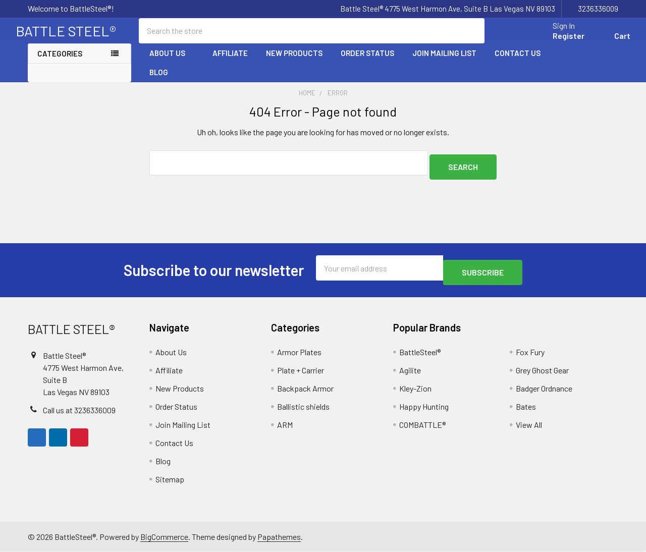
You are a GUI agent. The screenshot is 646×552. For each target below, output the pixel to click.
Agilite (410, 370)
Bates (526, 407)
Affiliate (230, 62)
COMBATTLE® (422, 425)
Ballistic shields (303, 407)
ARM (285, 425)
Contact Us (518, 62)
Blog (158, 81)
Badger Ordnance (544, 389)
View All (529, 425)
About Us (171, 62)
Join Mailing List (444, 62)
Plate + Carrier (300, 370)
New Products (294, 62)
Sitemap (169, 479)
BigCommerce (164, 536)
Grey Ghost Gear (542, 370)
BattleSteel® (420, 352)
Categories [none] (59, 62)
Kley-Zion (415, 389)
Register (556, 41)
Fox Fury (530, 352)
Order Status (367, 62)
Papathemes (279, 536)
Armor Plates (299, 352)
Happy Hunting (424, 407)
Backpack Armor (305, 389)
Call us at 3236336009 (79, 410)
